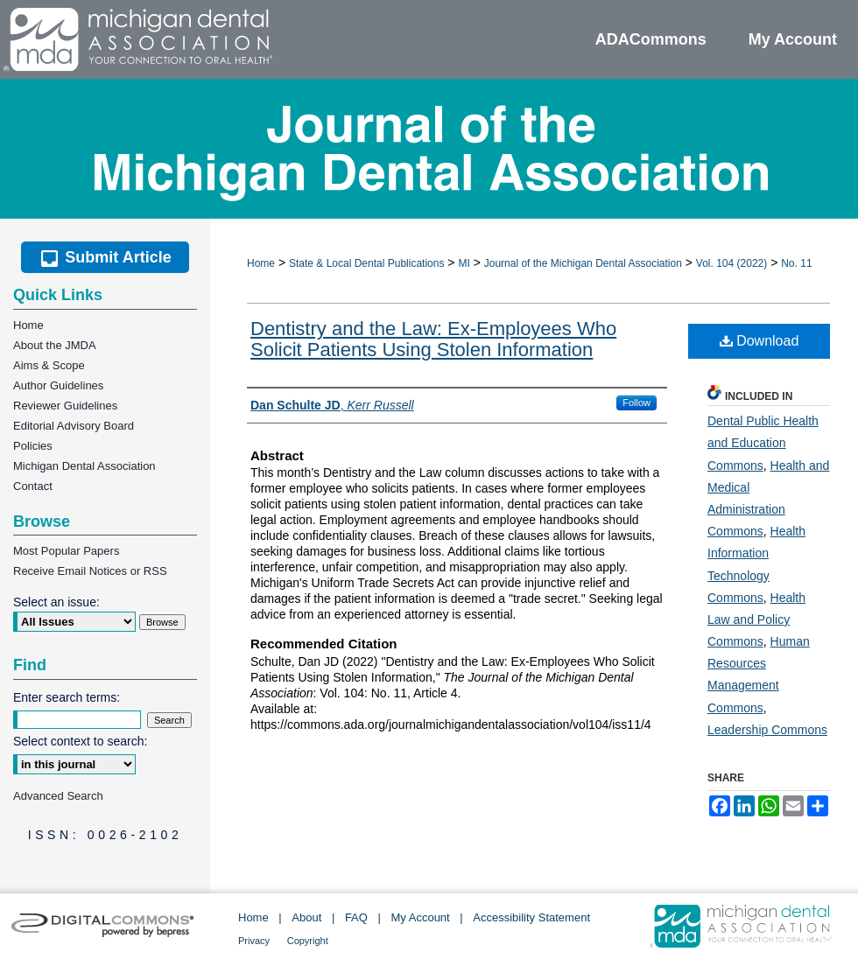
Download (759, 340)
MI (463, 263)
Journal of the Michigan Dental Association (583, 263)
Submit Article (105, 257)
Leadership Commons (767, 730)
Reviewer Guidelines (65, 405)
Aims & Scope (49, 365)
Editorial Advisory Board (73, 425)
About (306, 917)
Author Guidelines (58, 385)
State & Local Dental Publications (366, 263)
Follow (636, 402)
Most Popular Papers (66, 550)
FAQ (356, 917)
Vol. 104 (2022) (731, 263)
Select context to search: (80, 741)
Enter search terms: (66, 697)
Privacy (254, 940)
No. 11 (796, 263)
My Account (420, 917)
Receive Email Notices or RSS (90, 571)
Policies (33, 445)
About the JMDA (54, 345)
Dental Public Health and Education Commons (763, 443)
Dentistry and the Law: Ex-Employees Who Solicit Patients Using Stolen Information (433, 339)
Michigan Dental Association (84, 465)
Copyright (307, 940)
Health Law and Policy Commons (756, 619)
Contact (33, 486)
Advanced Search (58, 795)
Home (261, 263)
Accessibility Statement (531, 917)
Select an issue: (56, 602)
